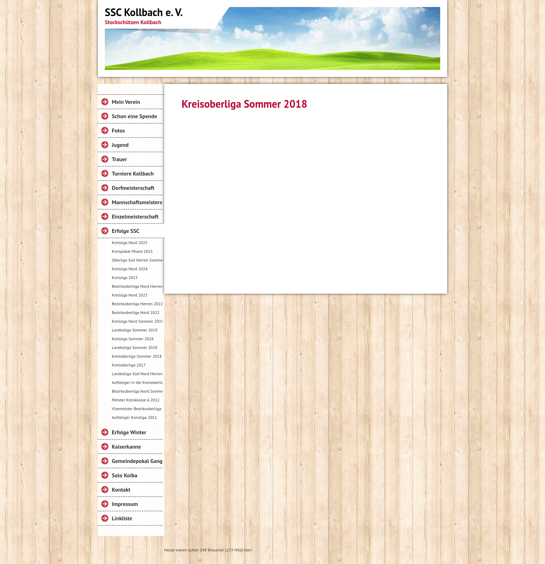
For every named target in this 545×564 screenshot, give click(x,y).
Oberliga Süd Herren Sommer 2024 (137, 260)
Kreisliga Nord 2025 (129, 242)
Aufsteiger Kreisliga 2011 (134, 417)
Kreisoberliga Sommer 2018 (137, 356)
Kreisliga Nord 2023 (129, 295)
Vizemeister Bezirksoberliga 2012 (137, 408)
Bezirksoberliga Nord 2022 (135, 312)
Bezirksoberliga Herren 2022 (137, 303)
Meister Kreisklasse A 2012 (136, 399)
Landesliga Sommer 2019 (134, 330)
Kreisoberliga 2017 (129, 364)
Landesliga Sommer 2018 (134, 347)
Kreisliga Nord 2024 (129, 268)
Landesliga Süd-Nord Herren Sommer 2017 (137, 373)
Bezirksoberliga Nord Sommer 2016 (137, 391)
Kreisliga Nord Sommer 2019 (137, 321)
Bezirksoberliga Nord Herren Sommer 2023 (137, 286)
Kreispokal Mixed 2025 (132, 251)
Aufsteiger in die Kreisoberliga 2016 (137, 382)
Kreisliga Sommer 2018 (133, 338)
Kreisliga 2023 (125, 277)
